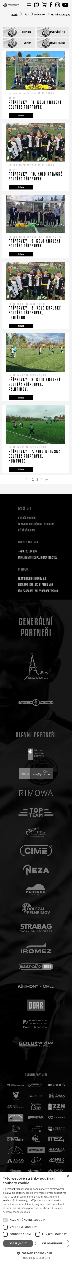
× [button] (67, 1176)
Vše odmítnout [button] (52, 1243)
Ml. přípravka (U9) (60, 15)
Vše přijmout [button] (18, 1243)
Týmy (26, 15)
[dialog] (36, 1217)
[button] (36, 1253)
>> (47, 479)
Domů (14, 15)
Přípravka (39, 15)
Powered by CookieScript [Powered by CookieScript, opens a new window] (36, 1257)
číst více (21, 115)
